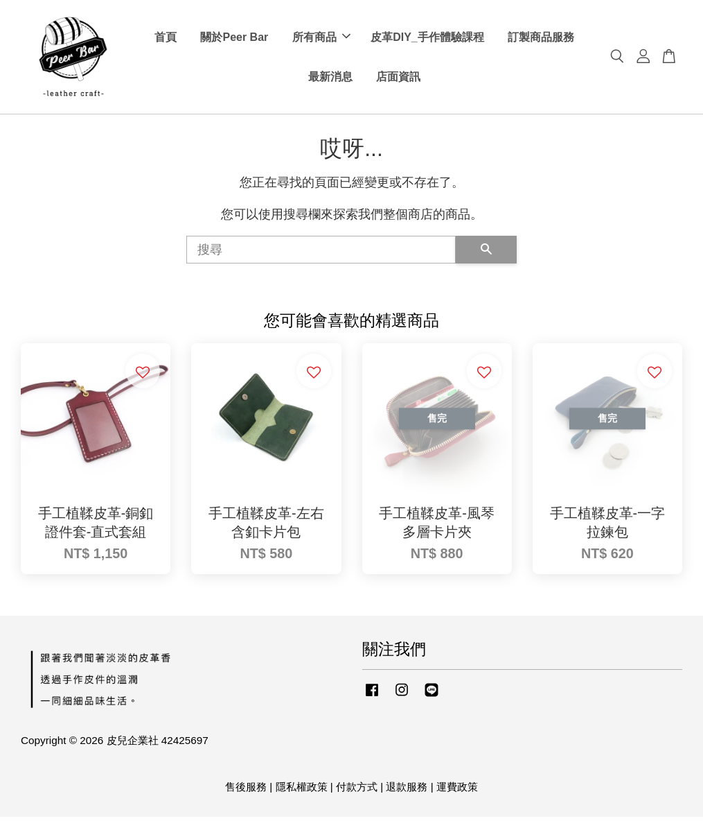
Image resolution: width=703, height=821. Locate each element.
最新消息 (330, 79)
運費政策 (457, 791)
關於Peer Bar (234, 39)
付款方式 (356, 791)
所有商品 (321, 39)
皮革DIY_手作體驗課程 (427, 39)
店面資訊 (398, 79)
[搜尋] (321, 254)
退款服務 (406, 791)
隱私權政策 (302, 791)
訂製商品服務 (541, 39)
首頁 (165, 39)
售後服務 (246, 791)
